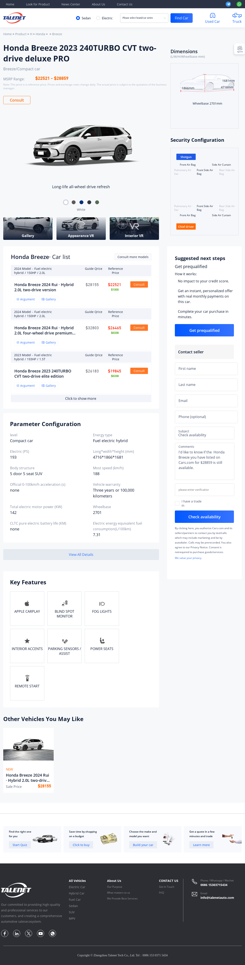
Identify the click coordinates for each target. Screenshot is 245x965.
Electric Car (77, 887)
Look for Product (38, 4)
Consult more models (133, 257)
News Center (70, 4)
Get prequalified (191, 266)
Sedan (73, 906)
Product (20, 34)
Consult (17, 100)
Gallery (49, 299)
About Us (98, 4)
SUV (71, 912)
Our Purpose (114, 887)
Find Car (181, 18)
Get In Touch (166, 887)
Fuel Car (75, 899)
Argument (26, 299)
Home (10, 4)
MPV (72, 918)
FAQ (161, 892)
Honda (40, 34)
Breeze (57, 34)
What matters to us (118, 892)
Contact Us (124, 4)
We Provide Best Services (122, 898)
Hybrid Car (76, 893)
